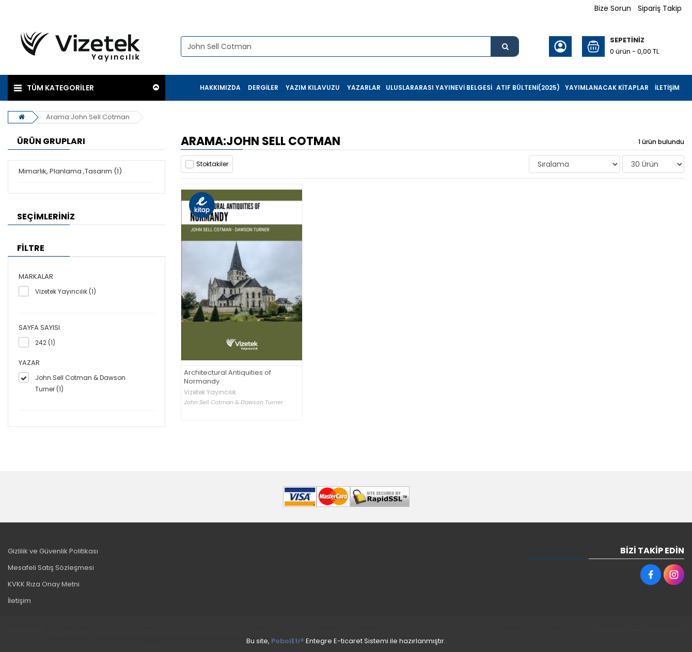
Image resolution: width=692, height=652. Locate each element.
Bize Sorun (612, 8)
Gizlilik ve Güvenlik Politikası (53, 551)
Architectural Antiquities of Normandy (227, 377)
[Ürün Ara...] (505, 46)
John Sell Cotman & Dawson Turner (233, 402)
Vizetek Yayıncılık (210, 392)
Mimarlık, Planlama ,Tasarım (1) (70, 171)
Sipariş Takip (660, 8)
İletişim (19, 601)
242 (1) (45, 342)
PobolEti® (287, 641)
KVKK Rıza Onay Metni (44, 584)
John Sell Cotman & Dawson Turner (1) (80, 383)
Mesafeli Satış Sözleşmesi (51, 568)
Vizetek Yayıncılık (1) (65, 291)
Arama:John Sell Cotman (88, 117)
